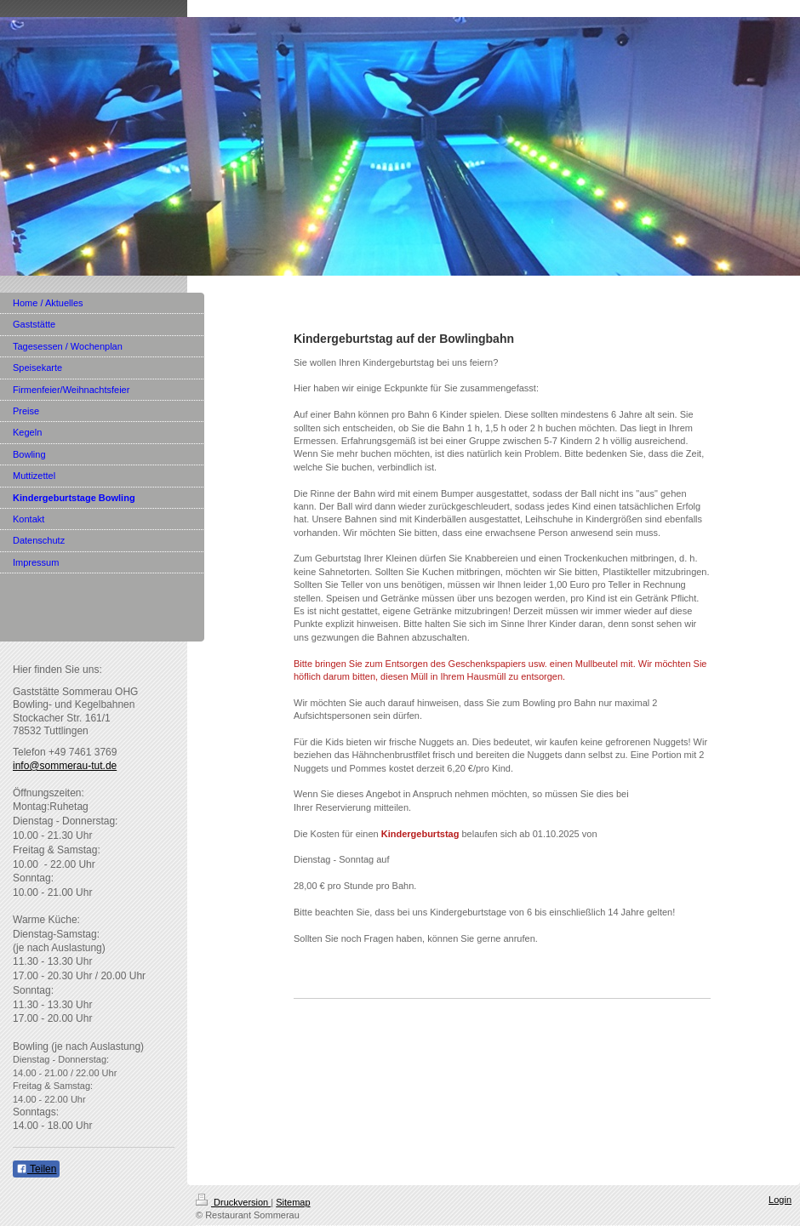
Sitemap (293, 1202)
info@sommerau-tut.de (65, 766)
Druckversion (233, 1202)
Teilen (36, 1169)
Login (780, 1200)
